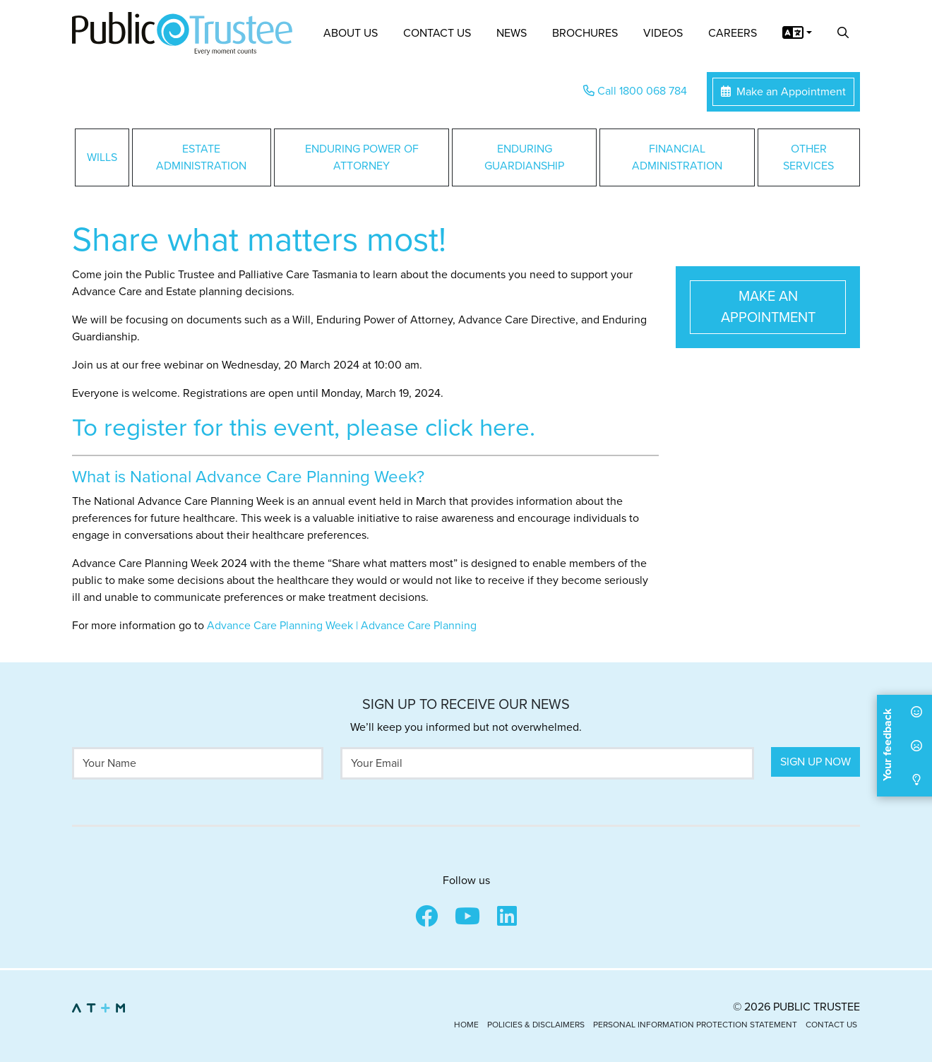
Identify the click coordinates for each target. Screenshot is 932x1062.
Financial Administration (677, 157)
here (504, 428)
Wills (102, 157)
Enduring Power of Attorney (362, 157)
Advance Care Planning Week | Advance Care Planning (342, 626)
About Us (350, 33)
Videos (663, 33)
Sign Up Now (815, 762)
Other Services (808, 157)
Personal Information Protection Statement (695, 1025)
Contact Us (437, 33)
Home (466, 1025)
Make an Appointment (783, 92)
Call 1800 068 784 (635, 91)
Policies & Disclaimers (536, 1025)
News (511, 33)
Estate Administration (201, 157)
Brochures (585, 33)
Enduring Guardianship (524, 157)
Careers (732, 33)
